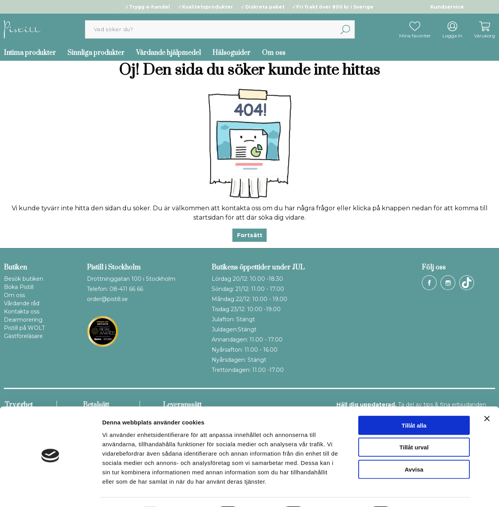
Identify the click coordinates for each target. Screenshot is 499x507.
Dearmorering (23, 319)
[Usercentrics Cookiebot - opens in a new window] (50, 492)
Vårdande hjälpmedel (168, 53)
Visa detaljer (423, 491)
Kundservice (447, 7)
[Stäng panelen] (487, 397)
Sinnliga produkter (95, 53)
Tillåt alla (414, 404)
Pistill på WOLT (24, 327)
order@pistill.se (107, 299)
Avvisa (414, 448)
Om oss (273, 53)
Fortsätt (249, 235)
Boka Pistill (19, 286)
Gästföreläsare (23, 336)
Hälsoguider (231, 53)
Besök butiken (23, 278)
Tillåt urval (414, 426)
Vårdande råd (21, 303)
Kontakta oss (21, 311)
